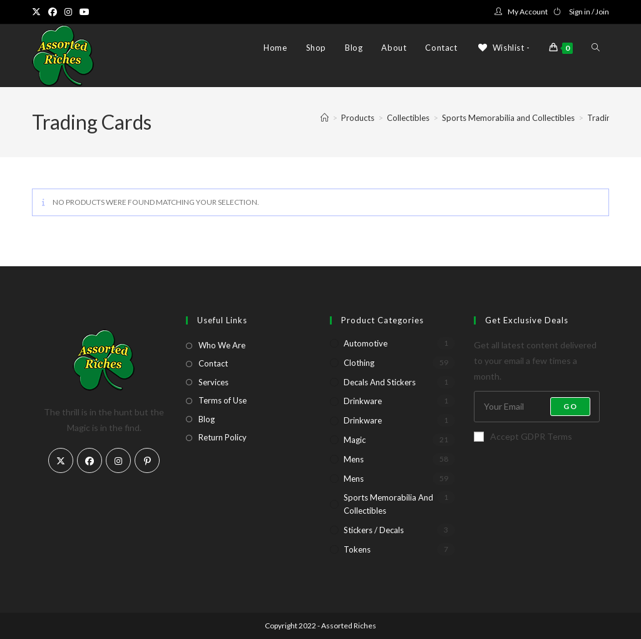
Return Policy (222, 437)
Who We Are (221, 345)
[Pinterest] (147, 460)
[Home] (324, 118)
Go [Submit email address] (570, 406)
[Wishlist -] (503, 47)
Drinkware (363, 401)
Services (213, 382)
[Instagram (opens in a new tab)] (68, 12)
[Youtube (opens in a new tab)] (84, 12)
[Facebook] (89, 460)
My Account (528, 11)
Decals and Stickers (380, 382)
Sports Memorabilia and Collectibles (388, 504)
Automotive (365, 343)
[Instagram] (118, 460)
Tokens (357, 549)
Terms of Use (222, 400)
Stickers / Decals (374, 530)
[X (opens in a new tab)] (38, 12)
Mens (354, 459)
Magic (355, 440)
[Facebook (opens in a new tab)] (52, 12)
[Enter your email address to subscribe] (536, 406)
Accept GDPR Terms (523, 436)
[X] (60, 460)
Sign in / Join (589, 11)
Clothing (359, 363)
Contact (213, 363)
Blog (206, 419)
